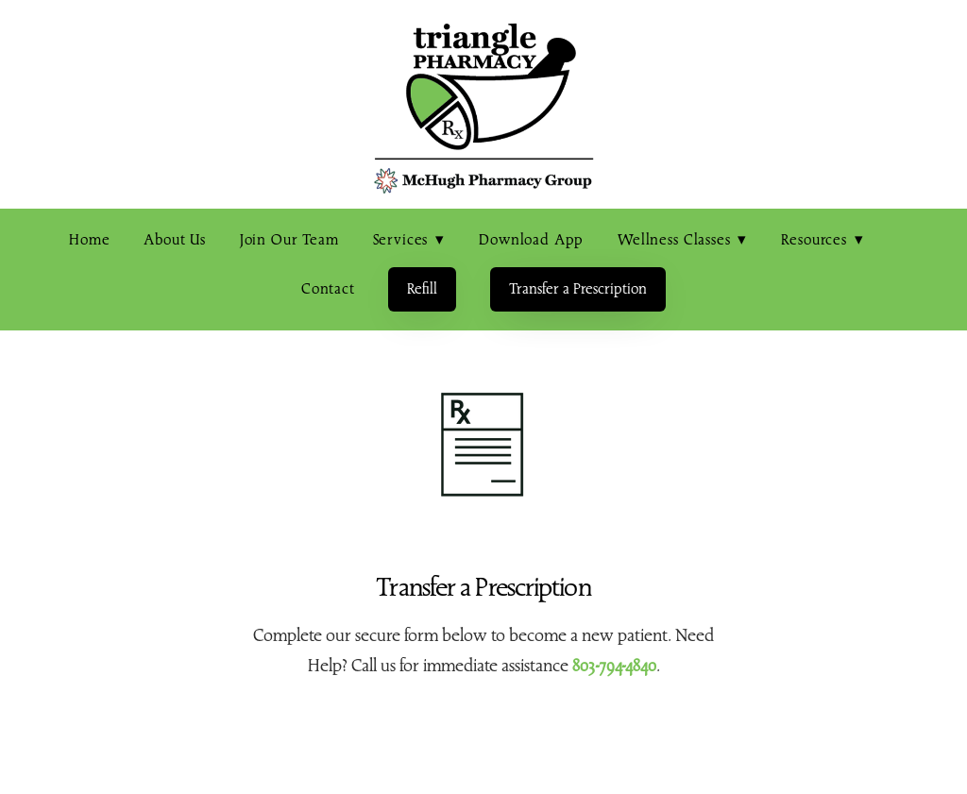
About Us (175, 239)
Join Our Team (289, 239)
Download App (531, 239)
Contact (328, 288)
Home (89, 239)
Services (409, 239)
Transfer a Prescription (578, 288)
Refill (422, 288)
